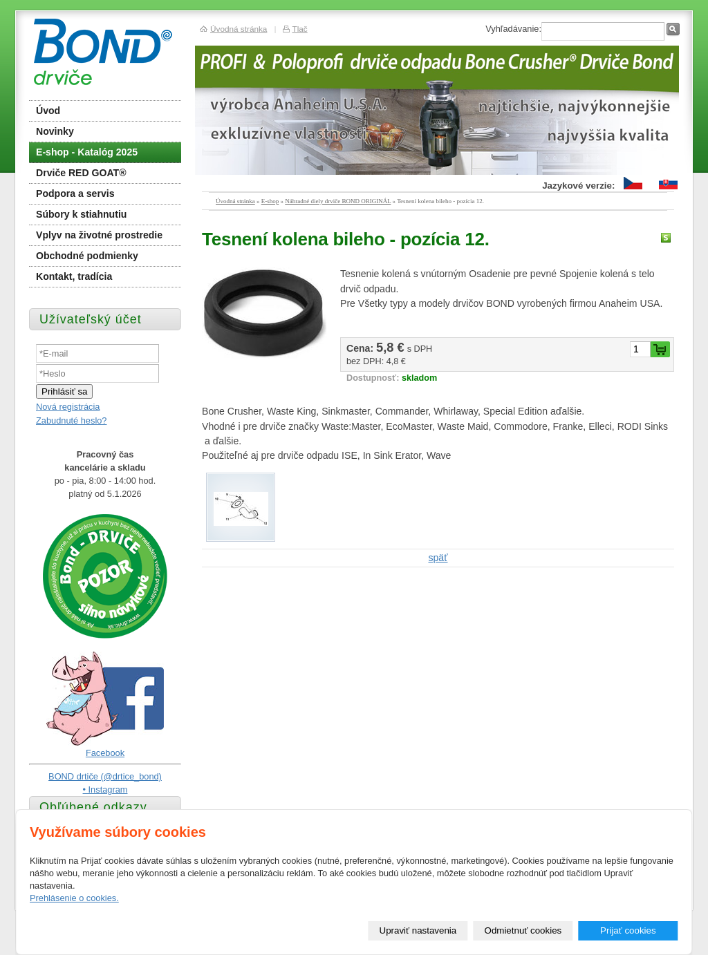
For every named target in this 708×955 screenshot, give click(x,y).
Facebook (105, 753)
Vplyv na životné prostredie (99, 234)
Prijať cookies (628, 930)
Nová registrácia (68, 406)
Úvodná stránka (235, 201)
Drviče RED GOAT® (81, 172)
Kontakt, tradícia (74, 276)
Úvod (48, 110)
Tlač (299, 28)
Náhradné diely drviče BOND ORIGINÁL (338, 201)
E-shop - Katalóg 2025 (87, 152)
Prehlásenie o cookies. (74, 898)
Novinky (55, 131)
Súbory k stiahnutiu (81, 214)
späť (438, 557)
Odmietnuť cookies (523, 930)
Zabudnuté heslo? (71, 420)
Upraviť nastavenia (418, 930)
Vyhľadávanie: (513, 28)
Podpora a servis (75, 193)
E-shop (270, 201)
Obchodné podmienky (87, 255)
